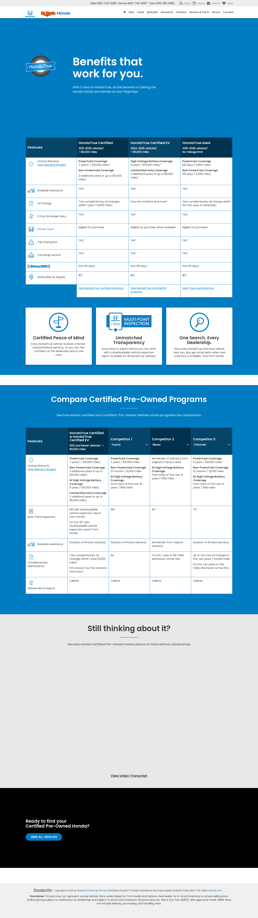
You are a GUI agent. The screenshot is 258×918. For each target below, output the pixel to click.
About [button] (216, 12)
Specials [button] (152, 12)
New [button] (131, 12)
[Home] (124, 12)
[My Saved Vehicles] (227, 3)
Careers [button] (228, 12)
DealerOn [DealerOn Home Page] (82, 890)
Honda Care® (45, 229)
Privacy (104, 890)
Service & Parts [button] (199, 12)
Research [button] (167, 12)
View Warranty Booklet (51, 165)
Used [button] (140, 12)
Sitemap (93, 890)
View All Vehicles (43, 837)
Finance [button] (181, 12)
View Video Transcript (129, 775)
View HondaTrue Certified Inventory (101, 288)
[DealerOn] (43, 890)
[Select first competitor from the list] (129, 445)
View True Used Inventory (198, 288)
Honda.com (215, 890)
